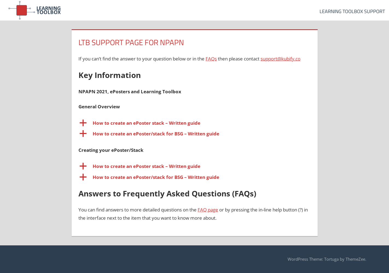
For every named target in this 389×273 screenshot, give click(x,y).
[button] (194, 123)
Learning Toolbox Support (352, 11)
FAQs (211, 59)
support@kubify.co (280, 59)
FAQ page (208, 210)
